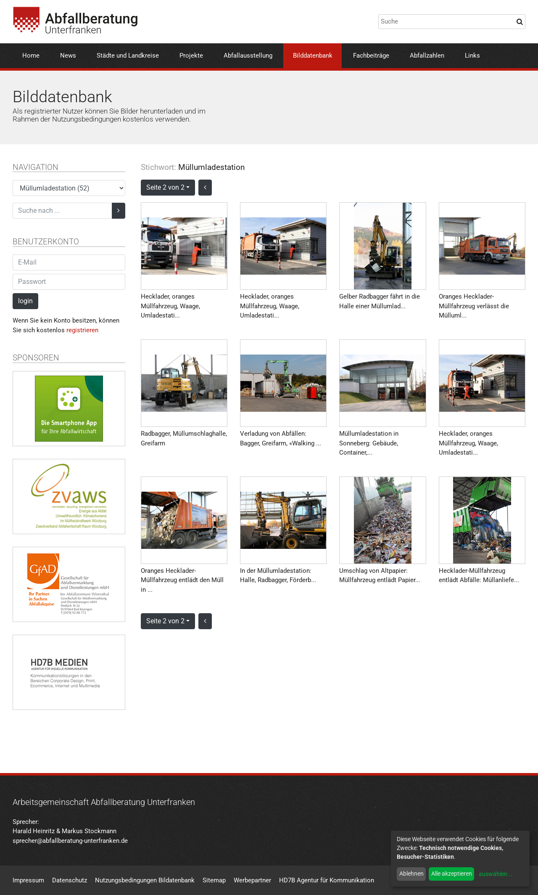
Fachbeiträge (371, 55)
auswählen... (495, 874)
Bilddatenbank (312, 55)
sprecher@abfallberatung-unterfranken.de (70, 841)
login (25, 301)
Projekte (191, 55)
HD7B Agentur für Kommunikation (326, 880)
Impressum (28, 880)
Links (472, 55)
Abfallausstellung (248, 55)
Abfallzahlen (427, 55)
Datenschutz (69, 880)
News (68, 55)
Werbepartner (252, 880)
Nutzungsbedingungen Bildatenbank (145, 880)
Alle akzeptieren (451, 873)
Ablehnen (411, 873)
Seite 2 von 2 (165, 187)
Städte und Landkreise (128, 55)
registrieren (82, 330)
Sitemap (214, 880)
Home (31, 55)
